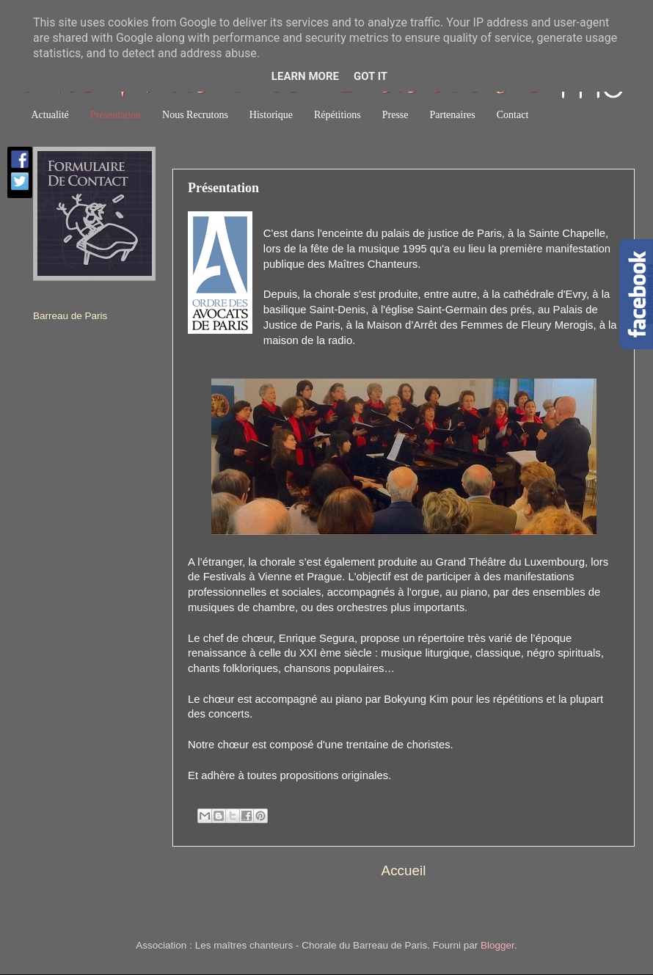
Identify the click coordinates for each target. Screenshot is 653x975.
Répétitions (337, 114)
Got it (370, 76)
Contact (513, 114)
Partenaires (452, 114)
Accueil (404, 870)
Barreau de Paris (70, 315)
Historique (271, 114)
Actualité (50, 114)
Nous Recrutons (195, 114)
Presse (395, 114)
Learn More (305, 76)
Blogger (497, 945)
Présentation (115, 114)
